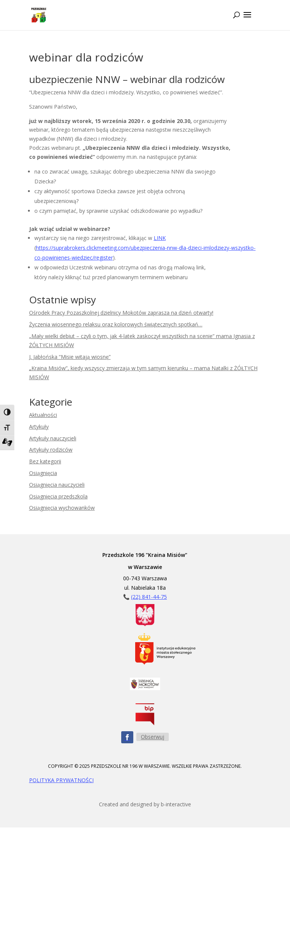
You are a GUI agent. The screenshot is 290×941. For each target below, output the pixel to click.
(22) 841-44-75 (149, 596)
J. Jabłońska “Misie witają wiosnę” (70, 356)
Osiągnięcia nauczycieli (57, 484)
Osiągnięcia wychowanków (62, 507)
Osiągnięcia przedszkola (58, 496)
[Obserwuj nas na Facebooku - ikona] (127, 737)
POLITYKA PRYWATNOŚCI (61, 780)
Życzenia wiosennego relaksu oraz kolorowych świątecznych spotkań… (115, 324)
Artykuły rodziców (50, 449)
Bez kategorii (45, 461)
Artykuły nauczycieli (52, 438)
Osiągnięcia (43, 473)
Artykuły (39, 426)
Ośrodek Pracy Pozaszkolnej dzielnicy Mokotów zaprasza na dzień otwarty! (121, 312)
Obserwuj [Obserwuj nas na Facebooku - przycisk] (152, 736)
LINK (160, 237)
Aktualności (43, 414)
